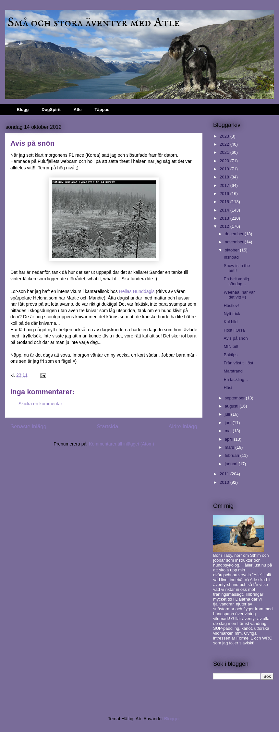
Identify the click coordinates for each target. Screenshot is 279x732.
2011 (225, 473)
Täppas (101, 109)
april (229, 439)
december (235, 233)
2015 (225, 201)
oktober (232, 250)
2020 (225, 160)
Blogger (171, 718)
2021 (225, 152)
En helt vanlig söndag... (236, 281)
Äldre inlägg (182, 426)
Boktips (230, 354)
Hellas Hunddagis (137, 291)
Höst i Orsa (234, 330)
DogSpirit (51, 109)
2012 (225, 226)
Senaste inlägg (28, 426)
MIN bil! (231, 346)
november (235, 241)
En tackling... (236, 379)
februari (232, 455)
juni (229, 422)
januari (232, 463)
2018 (225, 177)
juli (228, 414)
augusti (232, 406)
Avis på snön (236, 338)
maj (229, 430)
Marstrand (233, 371)
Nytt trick (232, 313)
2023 (225, 136)
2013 (225, 218)
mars (230, 447)
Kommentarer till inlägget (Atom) (121, 443)
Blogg (23, 109)
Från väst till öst (238, 362)
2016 (225, 193)
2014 (225, 210)
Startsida (107, 426)
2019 (225, 168)
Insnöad (231, 257)
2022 (225, 144)
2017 (225, 185)
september (235, 398)
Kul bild (230, 321)
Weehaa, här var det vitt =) (239, 295)
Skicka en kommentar (40, 403)
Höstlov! (231, 305)
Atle (78, 109)
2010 (225, 482)
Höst (228, 387)
